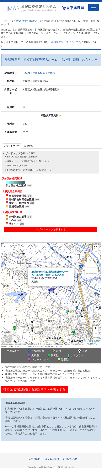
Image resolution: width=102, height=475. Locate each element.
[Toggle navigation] (93, 7)
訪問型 (53, 356)
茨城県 (26, 72)
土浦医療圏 (39, 72)
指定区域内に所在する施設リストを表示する (34, 389)
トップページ (7, 21)
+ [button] (95, 328)
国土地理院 (94, 341)
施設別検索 (21, 21)
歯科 (56, 351)
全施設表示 (13, 350)
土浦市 (51, 72)
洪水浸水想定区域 (16, 185)
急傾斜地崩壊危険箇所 (21, 199)
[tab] (11, 146)
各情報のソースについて (65, 42)
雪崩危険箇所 (16, 206)
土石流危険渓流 (17, 195)
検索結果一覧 (35, 21)
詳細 (29, 186)
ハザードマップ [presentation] (11, 146)
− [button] (95, 334)
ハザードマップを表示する (51, 229)
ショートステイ (38, 360)
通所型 (63, 360)
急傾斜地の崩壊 (17, 216)
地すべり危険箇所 (19, 203)
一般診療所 (35, 351)
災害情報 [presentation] (28, 146)
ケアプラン (74, 356)
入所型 (33, 356)
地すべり (14, 223)
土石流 (12, 220)
